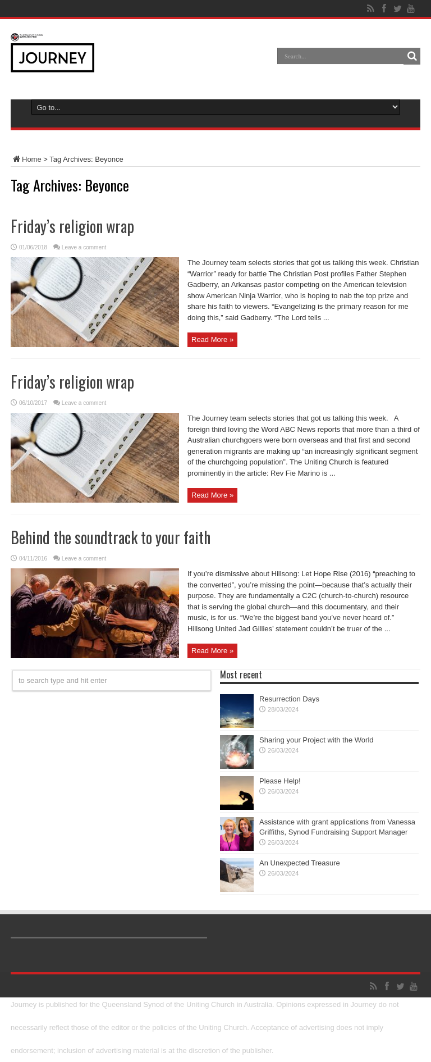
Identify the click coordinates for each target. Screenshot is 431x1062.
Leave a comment (84, 247)
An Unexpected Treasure (299, 863)
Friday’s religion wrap (72, 226)
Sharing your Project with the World (316, 740)
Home (26, 159)
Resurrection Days (289, 699)
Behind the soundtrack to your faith (110, 537)
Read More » (212, 339)
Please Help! (280, 781)
